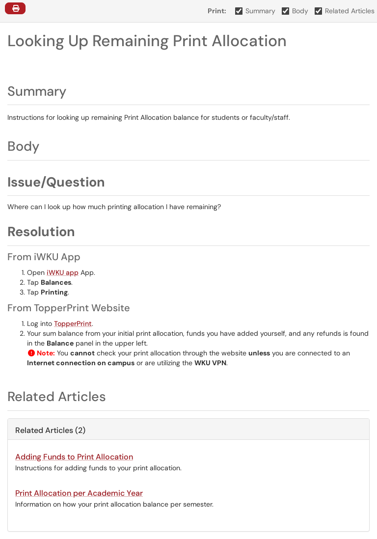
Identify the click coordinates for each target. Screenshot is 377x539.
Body (295, 10)
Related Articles (345, 10)
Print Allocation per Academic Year (79, 493)
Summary (255, 10)
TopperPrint (73, 323)
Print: (217, 10)
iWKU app (63, 272)
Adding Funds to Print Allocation (74, 457)
